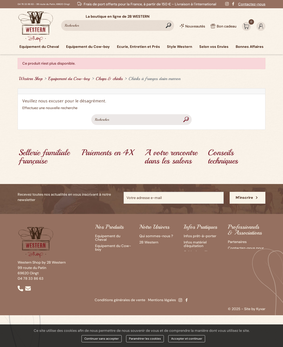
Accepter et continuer (186, 339)
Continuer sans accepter (101, 339)
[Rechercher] (117, 25)
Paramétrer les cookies (145, 339)
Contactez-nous (251, 4)
